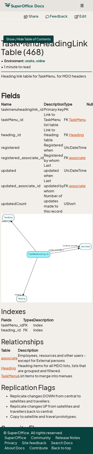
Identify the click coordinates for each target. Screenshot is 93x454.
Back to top (61, 448)
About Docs (14, 448)
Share (31, 16)
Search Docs (62, 443)
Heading (76, 135)
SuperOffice (15, 438)
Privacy (10, 443)
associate (77, 158)
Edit (80, 16)
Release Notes (67, 438)
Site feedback (34, 443)
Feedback (57, 16)
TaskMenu (77, 119)
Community (41, 438)
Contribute (38, 448)
